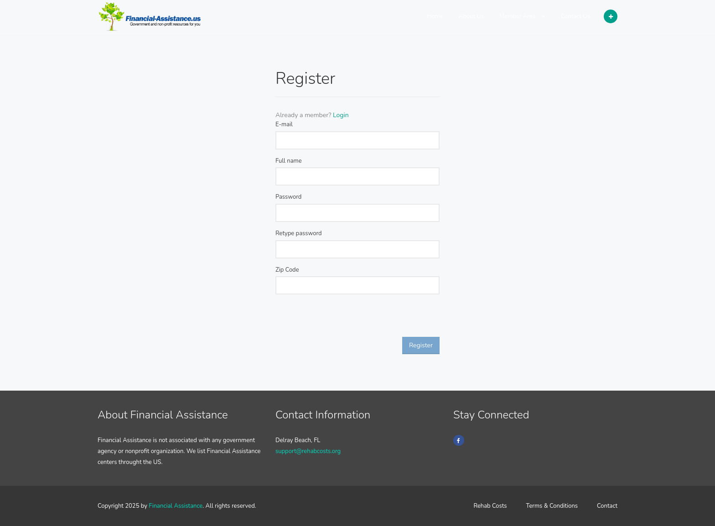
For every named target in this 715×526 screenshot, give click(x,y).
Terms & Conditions (552, 506)
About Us (471, 16)
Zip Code (287, 270)
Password (288, 197)
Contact (607, 506)
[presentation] (344, 319)
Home (435, 16)
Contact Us (575, 16)
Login (341, 115)
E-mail (284, 124)
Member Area (522, 16)
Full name (288, 161)
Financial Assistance (175, 506)
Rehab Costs (490, 506)
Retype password (298, 233)
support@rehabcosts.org (308, 451)
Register (421, 345)
